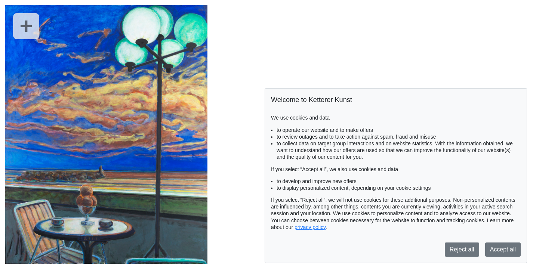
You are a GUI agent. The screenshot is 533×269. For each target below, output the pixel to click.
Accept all (503, 249)
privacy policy (310, 227)
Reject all (462, 249)
